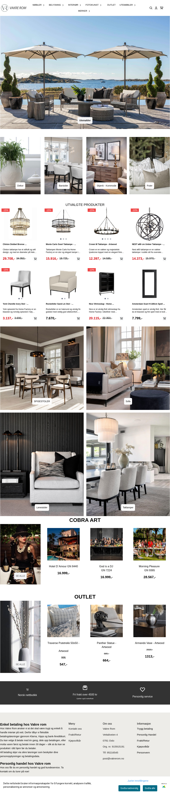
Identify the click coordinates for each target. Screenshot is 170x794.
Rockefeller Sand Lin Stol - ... (59, 304)
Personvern (143, 752)
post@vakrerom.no (113, 758)
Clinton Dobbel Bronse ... (15, 244)
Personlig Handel (146, 734)
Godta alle (150, 788)
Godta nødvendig (129, 788)
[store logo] (13, 8)
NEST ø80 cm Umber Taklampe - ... (148, 244)
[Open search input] (151, 8)
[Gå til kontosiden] (156, 8)
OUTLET (111, 5)
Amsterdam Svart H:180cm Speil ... (148, 304)
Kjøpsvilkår (75, 740)
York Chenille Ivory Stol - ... (15, 304)
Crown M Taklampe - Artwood (103, 244)
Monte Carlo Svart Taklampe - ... (61, 244)
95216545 (112, 752)
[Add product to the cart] (35, 259)
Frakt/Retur (75, 734)
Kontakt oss (75, 728)
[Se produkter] (63, 544)
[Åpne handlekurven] (162, 8)
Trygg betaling (145, 728)
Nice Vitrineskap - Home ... (101, 304)
